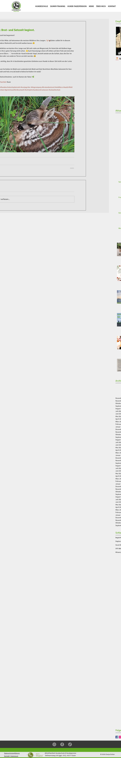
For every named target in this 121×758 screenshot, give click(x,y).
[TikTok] (70, 744)
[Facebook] (116, 737)
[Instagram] (54, 744)
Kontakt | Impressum (11, 756)
